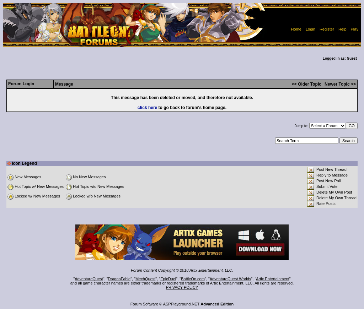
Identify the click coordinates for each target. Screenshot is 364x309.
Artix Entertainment (272, 279)
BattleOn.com (193, 279)
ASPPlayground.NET (181, 304)
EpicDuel (168, 279)
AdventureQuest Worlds (230, 279)
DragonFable (119, 279)
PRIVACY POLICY (182, 287)
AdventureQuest (89, 279)
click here (147, 107)
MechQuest (145, 279)
